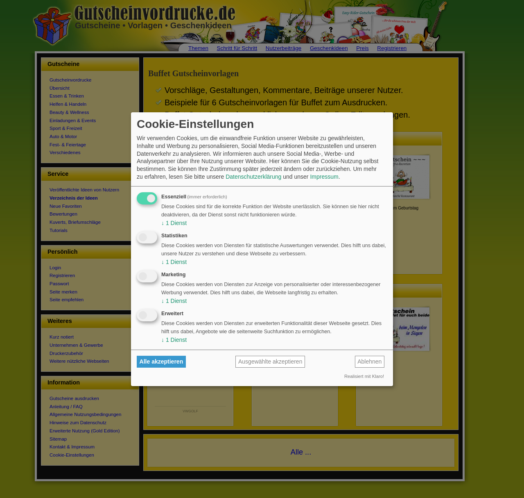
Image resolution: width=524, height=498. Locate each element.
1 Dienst (174, 223)
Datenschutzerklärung (253, 176)
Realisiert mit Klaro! (364, 376)
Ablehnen (369, 361)
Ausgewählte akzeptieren (270, 361)
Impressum (324, 176)
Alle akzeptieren (161, 361)
